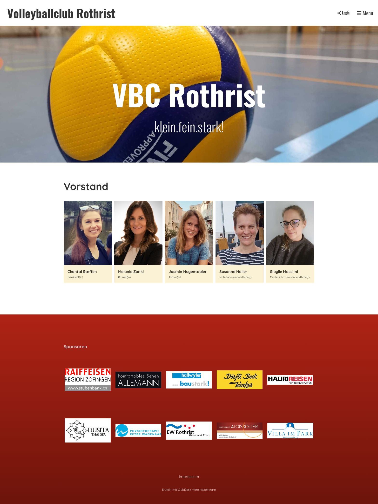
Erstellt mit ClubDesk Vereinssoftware (189, 489)
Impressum (189, 476)
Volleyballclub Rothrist (61, 13)
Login (343, 13)
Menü (365, 13)
